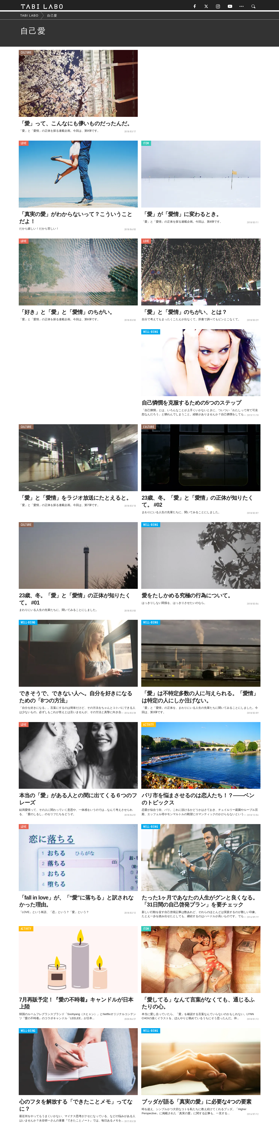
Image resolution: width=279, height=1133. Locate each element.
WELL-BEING (150, 333)
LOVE (24, 145)
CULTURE (26, 54)
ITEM (146, 145)
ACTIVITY (148, 726)
